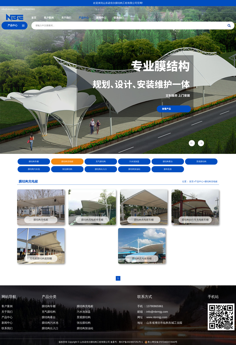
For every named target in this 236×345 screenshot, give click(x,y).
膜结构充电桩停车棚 (92, 219)
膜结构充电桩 (67, 161)
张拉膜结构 (67, 169)
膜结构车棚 (34, 161)
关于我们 (66, 17)
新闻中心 (101, 17)
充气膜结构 (101, 161)
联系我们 (118, 17)
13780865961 (28, 9)
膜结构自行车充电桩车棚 (195, 219)
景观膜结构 (201, 161)
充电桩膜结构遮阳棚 (41, 258)
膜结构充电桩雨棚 (142, 258)
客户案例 (49, 17)
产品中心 (84, 17)
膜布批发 (168, 169)
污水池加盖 (134, 161)
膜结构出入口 (101, 169)
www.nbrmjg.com (156, 317)
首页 (33, 17)
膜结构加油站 (134, 169)
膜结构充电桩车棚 (144, 219)
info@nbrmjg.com (10, 9)
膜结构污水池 (34, 169)
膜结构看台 (168, 161)
